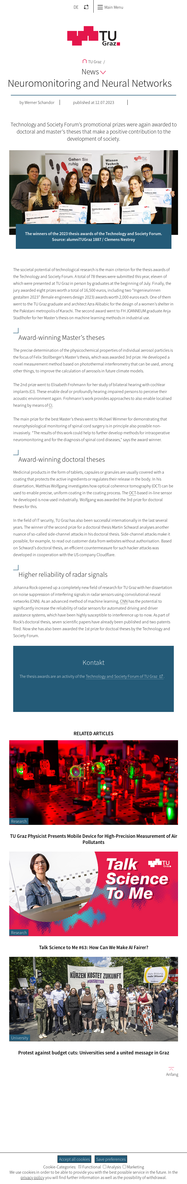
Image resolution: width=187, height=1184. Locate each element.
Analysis (112, 1166)
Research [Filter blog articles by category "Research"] (19, 821)
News (93, 71)
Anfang (170, 1071)
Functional (89, 1166)
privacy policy (32, 1177)
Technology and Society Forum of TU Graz (121, 676)
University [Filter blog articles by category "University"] (19, 1037)
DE (76, 7)
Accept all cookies (74, 1159)
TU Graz (92, 61)
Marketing (133, 1166)
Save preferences (111, 1159)
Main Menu (110, 7)
